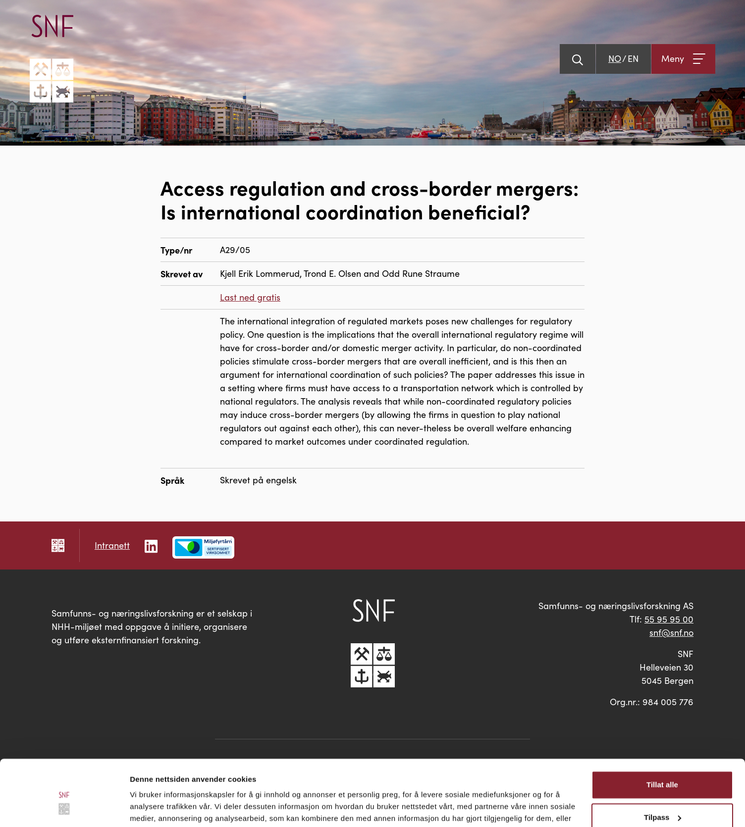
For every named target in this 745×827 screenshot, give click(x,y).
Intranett (112, 545)
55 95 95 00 (668, 619)
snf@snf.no (671, 632)
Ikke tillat (662, 799)
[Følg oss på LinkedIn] (151, 545)
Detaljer (144, 807)
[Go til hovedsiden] (51, 59)
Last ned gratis (250, 297)
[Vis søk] (577, 59)
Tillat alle (662, 734)
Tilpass (662, 767)
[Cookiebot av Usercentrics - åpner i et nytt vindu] (64, 807)
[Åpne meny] (683, 59)
